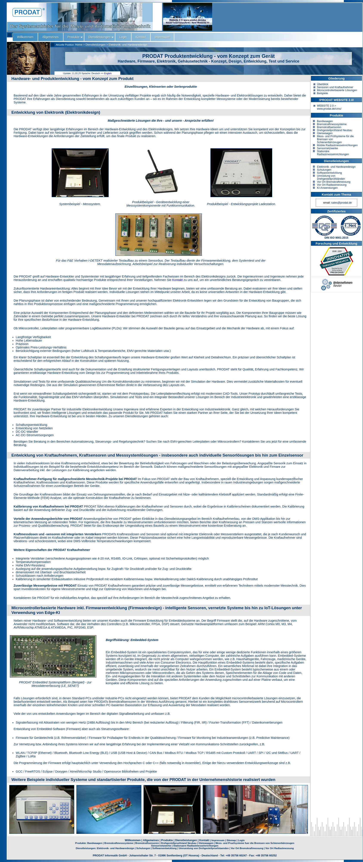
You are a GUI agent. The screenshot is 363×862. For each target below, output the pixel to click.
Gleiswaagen (325, 133)
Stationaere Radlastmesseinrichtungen (195, 845)
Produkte (167, 840)
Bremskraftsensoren (329, 127)
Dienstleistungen (95, 44)
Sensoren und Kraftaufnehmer (335, 87)
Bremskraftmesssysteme (332, 124)
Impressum (218, 840)
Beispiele (322, 93)
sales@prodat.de (341, 202)
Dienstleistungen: (86, 848)
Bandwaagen (325, 121)
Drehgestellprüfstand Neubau (334, 130)
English (107, 73)
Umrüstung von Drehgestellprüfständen (331, 177)
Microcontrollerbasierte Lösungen (337, 90)
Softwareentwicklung (329, 172)
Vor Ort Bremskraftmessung (333, 181)
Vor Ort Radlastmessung (331, 184)
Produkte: (81, 843)
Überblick (322, 84)
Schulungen (324, 169)
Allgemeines (151, 840)
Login (241, 840)
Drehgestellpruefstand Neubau (178, 843)
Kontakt (177, 280)
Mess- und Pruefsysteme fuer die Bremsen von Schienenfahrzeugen (254, 843)
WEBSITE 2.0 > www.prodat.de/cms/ (329, 107)
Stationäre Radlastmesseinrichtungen (333, 153)
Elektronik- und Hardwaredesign (128, 44)
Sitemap (231, 840)
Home (78, 44)
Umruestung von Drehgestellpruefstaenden (204, 848)
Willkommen (133, 840)
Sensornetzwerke (327, 148)
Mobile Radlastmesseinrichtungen (337, 145)
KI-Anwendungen (327, 187)
